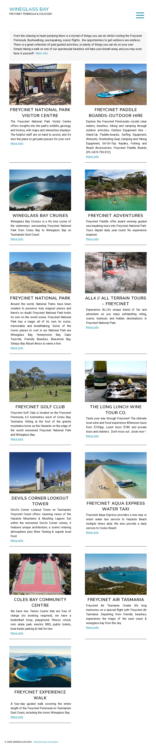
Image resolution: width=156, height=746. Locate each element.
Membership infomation (46, 742)
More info (42, 53)
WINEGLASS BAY (30, 11)
